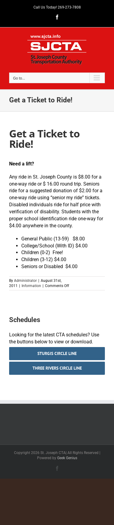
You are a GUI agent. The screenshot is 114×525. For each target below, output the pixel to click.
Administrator (25, 280)
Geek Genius (67, 458)
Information (31, 286)
